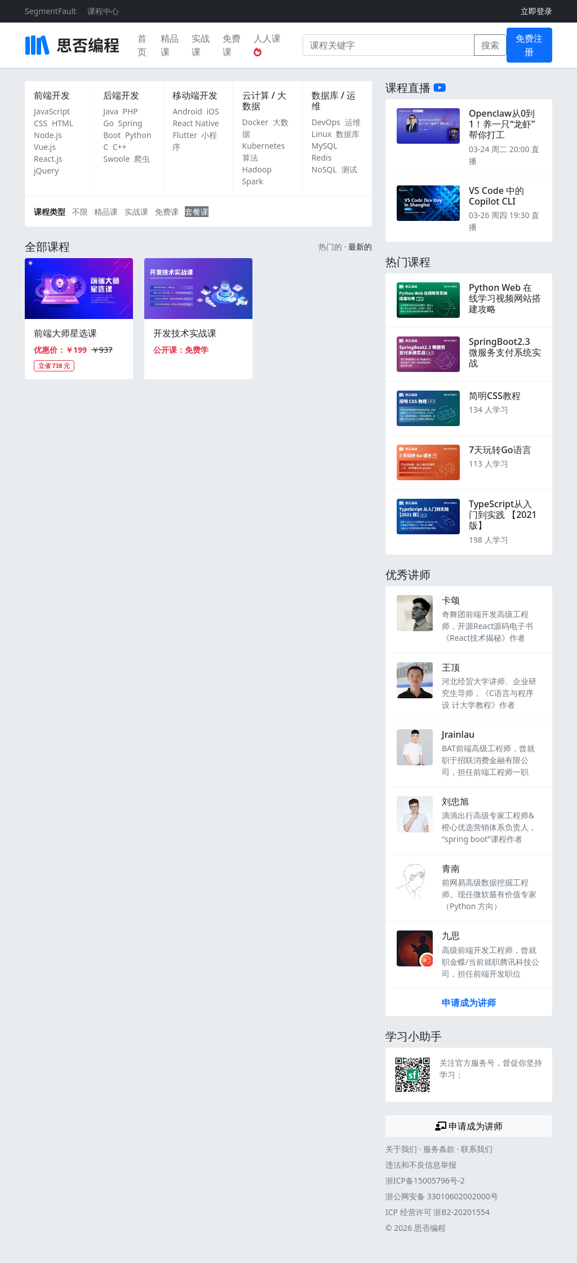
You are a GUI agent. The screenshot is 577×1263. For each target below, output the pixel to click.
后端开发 (121, 95)
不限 (80, 211)
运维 (353, 122)
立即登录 (536, 11)
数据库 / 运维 (334, 100)
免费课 (232, 45)
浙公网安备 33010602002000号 (441, 1196)
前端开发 (52, 95)
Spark (252, 181)
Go (108, 123)
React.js (48, 158)
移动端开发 (195, 95)
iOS (212, 111)
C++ (120, 146)
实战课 (201, 45)
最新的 (360, 246)
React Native (195, 123)
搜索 (490, 45)
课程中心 (103, 11)
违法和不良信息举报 (420, 1164)
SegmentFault (50, 11)
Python (138, 135)
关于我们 (401, 1149)
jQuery (46, 170)
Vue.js (45, 146)
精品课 (170, 45)
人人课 (267, 44)
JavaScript (52, 111)
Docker (255, 122)
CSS (40, 123)
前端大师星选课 (65, 333)
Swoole (116, 158)
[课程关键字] (388, 45)
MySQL (325, 145)
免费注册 (529, 45)
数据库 (347, 133)
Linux (322, 133)
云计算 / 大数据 (264, 100)
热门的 (330, 246)
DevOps (326, 122)
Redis (322, 157)
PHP (130, 111)
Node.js (48, 135)
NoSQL (324, 169)
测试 (349, 169)
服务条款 (439, 1149)
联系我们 (476, 1149)
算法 (250, 157)
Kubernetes (263, 145)
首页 (142, 45)
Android (187, 111)
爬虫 (142, 158)
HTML (62, 123)
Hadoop (257, 169)
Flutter (184, 135)
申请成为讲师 (469, 1002)
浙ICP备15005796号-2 (425, 1180)
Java (110, 111)
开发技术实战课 (184, 333)
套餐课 (196, 211)
